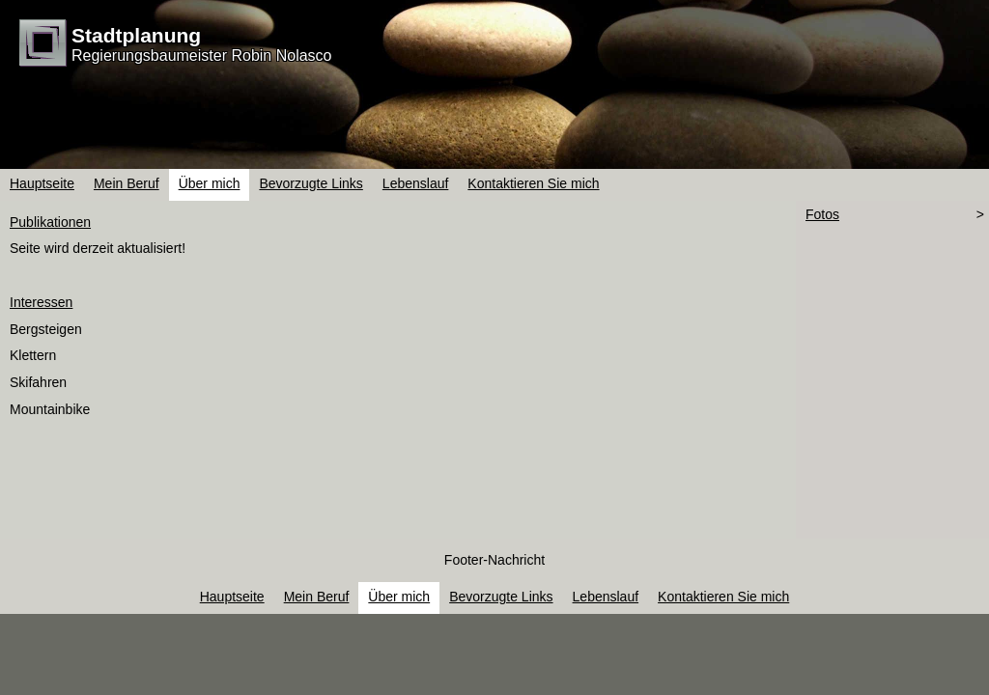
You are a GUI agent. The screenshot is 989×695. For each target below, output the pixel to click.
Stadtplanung (136, 35)
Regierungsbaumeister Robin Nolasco (201, 55)
